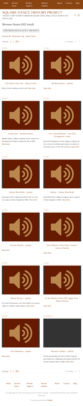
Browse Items (15, 4)
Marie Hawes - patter (21, 298)
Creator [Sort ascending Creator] (13, 41)
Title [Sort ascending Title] (10, 41)
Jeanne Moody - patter (20, 245)
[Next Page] (80, 41)
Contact (69, 3)
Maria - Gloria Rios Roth (62, 192)
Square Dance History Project (32, 12)
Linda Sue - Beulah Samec (20, 133)
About (59, 3)
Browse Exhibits (45, 4)
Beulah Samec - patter (62, 83)
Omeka (49, 400)
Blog (77, 3)
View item (32, 88)
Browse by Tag (18, 36)
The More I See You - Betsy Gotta (20, 83)
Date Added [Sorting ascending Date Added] (17, 41)
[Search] (79, 15)
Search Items (31, 36)
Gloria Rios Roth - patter (21, 192)
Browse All (6, 36)
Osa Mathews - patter (20, 351)
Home (6, 3)
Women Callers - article (62, 351)
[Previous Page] (76, 41)
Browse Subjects (29, 4)
